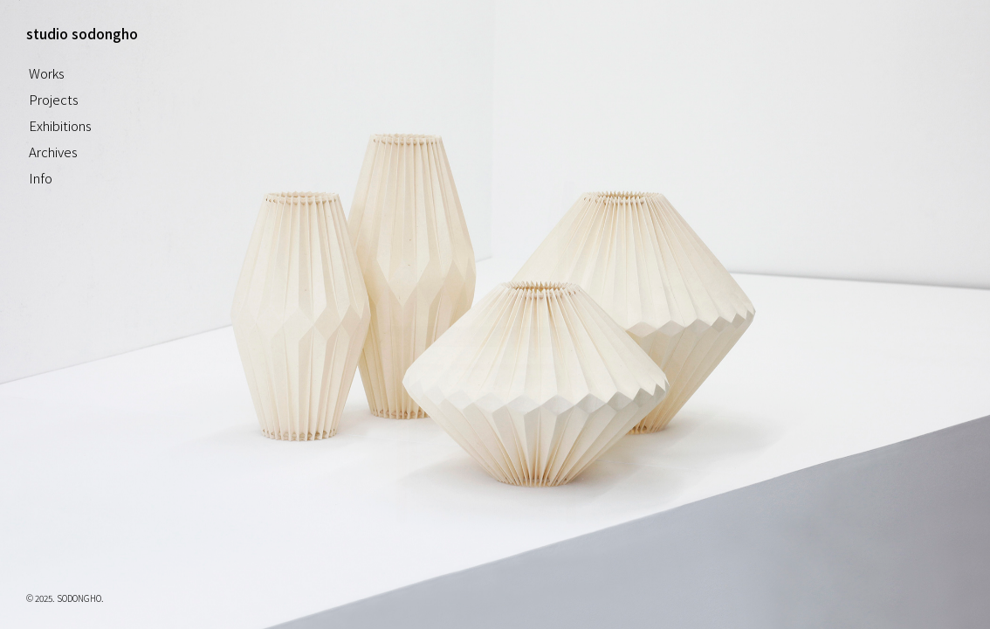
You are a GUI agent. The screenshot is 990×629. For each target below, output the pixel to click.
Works (47, 73)
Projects (54, 99)
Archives (53, 151)
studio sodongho (82, 33)
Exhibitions (60, 125)
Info (40, 178)
